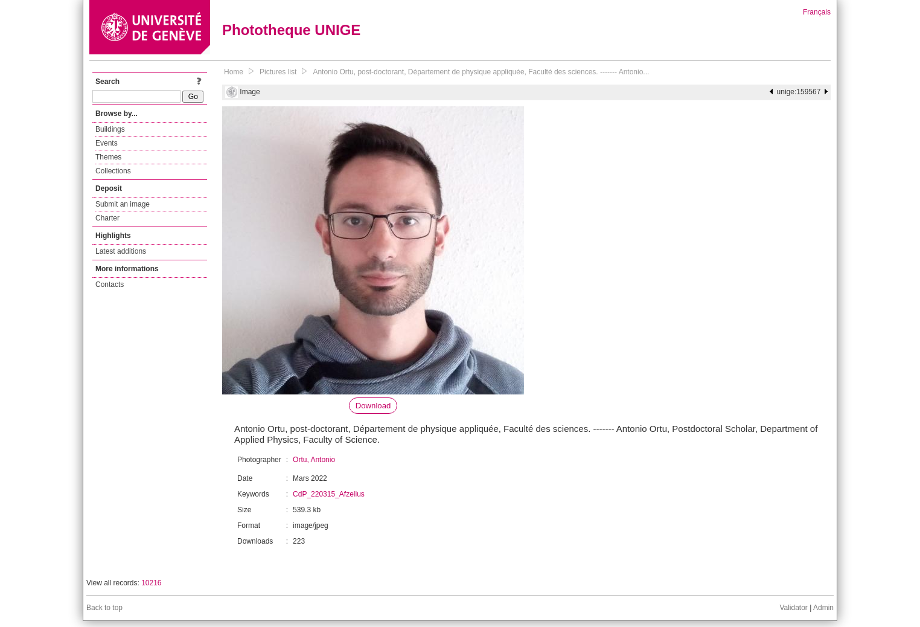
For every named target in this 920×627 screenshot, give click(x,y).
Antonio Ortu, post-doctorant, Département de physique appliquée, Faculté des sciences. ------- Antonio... (481, 72)
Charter (107, 218)
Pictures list (278, 72)
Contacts (109, 284)
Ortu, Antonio (314, 459)
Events (106, 143)
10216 (151, 583)
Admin (823, 607)
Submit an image (122, 204)
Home (233, 72)
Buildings (110, 129)
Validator (793, 607)
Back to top (104, 607)
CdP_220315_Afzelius (329, 494)
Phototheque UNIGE (291, 30)
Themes (108, 157)
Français (817, 12)
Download (373, 405)
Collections (113, 171)
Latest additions (120, 251)
